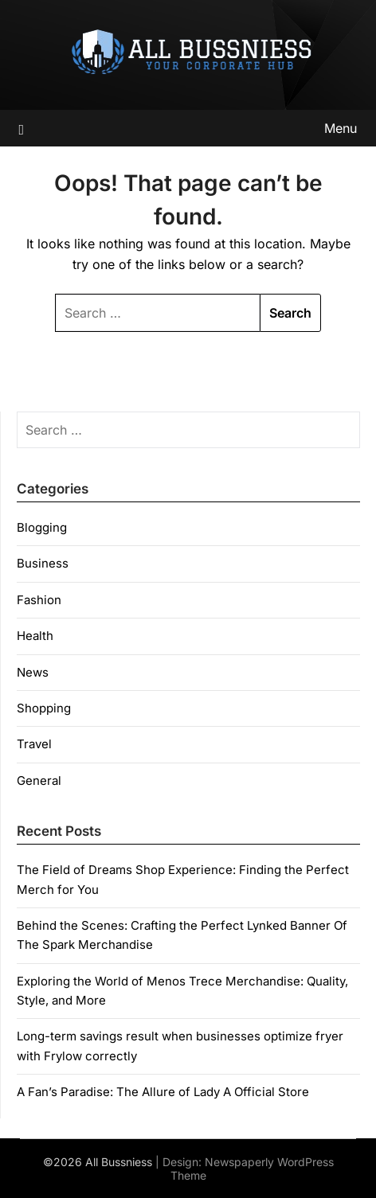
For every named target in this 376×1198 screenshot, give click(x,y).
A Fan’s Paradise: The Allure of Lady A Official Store (163, 1091)
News (33, 672)
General (39, 780)
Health (35, 635)
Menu (340, 128)
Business (43, 563)
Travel (34, 743)
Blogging (42, 527)
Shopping (44, 708)
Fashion (39, 599)
